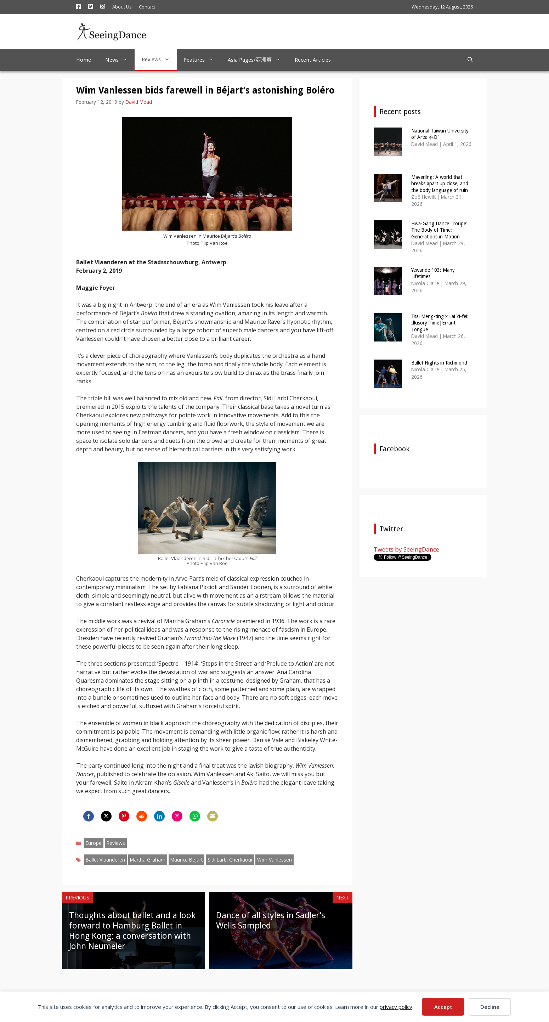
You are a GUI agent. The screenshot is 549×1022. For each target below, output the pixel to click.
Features (202, 59)
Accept (443, 1006)
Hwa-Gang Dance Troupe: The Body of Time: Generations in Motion (439, 230)
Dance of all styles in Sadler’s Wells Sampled (270, 920)
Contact (147, 7)
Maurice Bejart (186, 859)
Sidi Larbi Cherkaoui (230, 859)
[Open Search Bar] (470, 59)
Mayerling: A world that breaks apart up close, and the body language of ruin (439, 183)
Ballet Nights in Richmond (439, 363)
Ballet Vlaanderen (105, 859)
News (120, 59)
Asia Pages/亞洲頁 (258, 59)
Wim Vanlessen (274, 859)
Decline (489, 1006)
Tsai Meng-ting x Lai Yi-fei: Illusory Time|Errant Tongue (440, 323)
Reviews (159, 59)
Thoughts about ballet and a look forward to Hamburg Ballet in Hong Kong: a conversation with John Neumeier (132, 930)
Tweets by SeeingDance (406, 549)
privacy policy (396, 1006)
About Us (122, 7)
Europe (94, 843)
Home (83, 60)
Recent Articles (313, 60)
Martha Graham (147, 859)
